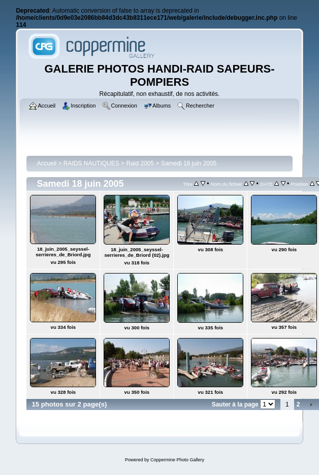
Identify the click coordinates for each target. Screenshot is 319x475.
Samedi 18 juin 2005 (188, 163)
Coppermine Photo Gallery (177, 459)
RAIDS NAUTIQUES (91, 163)
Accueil (46, 163)
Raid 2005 (140, 163)
